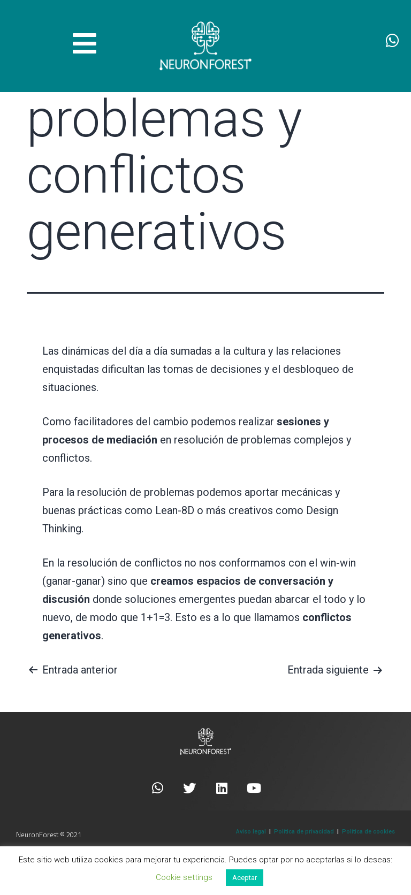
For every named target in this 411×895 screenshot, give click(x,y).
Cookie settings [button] (184, 877)
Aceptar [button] (244, 878)
